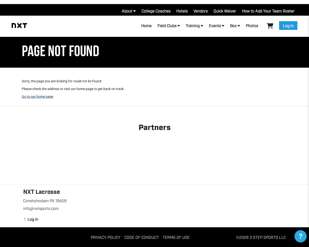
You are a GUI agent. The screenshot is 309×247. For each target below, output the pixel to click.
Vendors (200, 10)
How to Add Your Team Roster (268, 10)
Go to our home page (37, 96)
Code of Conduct (141, 237)
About (127, 10)
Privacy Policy (105, 237)
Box (233, 25)
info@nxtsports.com (41, 208)
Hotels (182, 10)
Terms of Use (176, 237)
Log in (288, 25)
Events (215, 25)
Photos (252, 25)
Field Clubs (166, 25)
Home (146, 25)
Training (193, 25)
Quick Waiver (224, 10)
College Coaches (155, 10)
